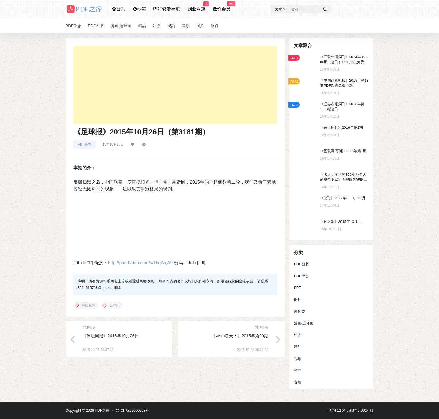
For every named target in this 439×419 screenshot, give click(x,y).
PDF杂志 (84, 144)
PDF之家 (101, 410)
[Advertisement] (175, 85)
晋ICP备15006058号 (132, 410)
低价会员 (221, 6)
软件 (297, 370)
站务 (297, 335)
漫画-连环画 (303, 323)
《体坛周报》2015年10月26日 (110, 335)
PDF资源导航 (166, 8)
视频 (297, 359)
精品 (297, 347)
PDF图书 (301, 264)
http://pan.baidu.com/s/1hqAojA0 (140, 262)
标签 (139, 8)
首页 (118, 8)
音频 (297, 382)
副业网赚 (196, 6)
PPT (297, 287)
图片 (297, 300)
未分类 (299, 311)
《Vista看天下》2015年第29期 (239, 335)
